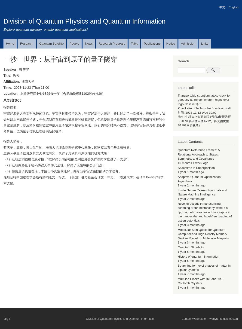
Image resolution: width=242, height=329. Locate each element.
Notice (170, 43)
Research (26, 43)
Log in (7, 318)
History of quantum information (198, 256)
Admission (188, 43)
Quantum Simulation (191, 247)
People (74, 43)
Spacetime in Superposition (196, 168)
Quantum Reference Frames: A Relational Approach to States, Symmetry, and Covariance (199, 154)
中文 (222, 7)
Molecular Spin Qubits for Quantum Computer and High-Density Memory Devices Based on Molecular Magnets (203, 234)
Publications (152, 43)
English (234, 7)
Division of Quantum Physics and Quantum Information (84, 21)
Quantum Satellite (51, 43)
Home (10, 43)
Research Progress (112, 43)
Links (204, 43)
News (89, 43)
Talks (134, 43)
